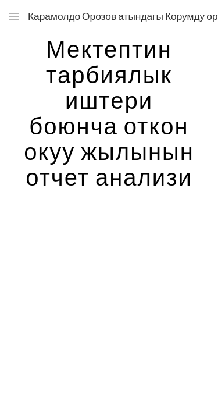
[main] (109, 112)
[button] (14, 16)
